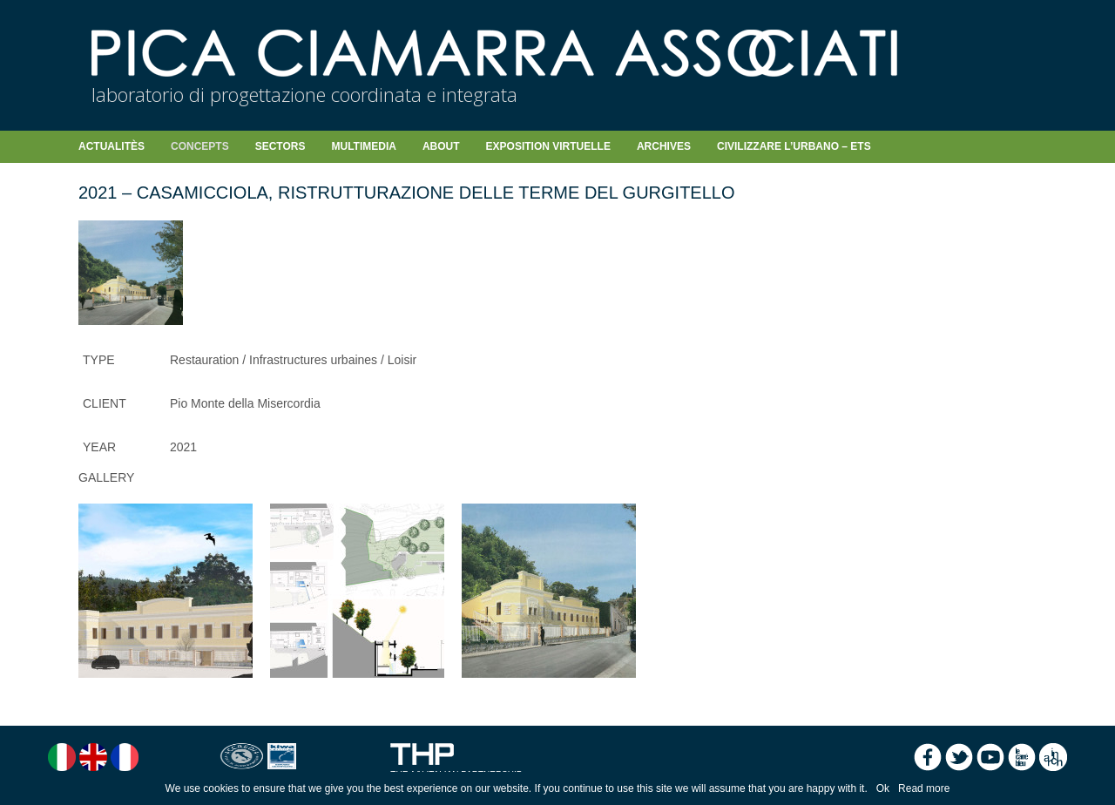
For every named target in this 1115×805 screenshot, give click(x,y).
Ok (882, 788)
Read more (923, 788)
